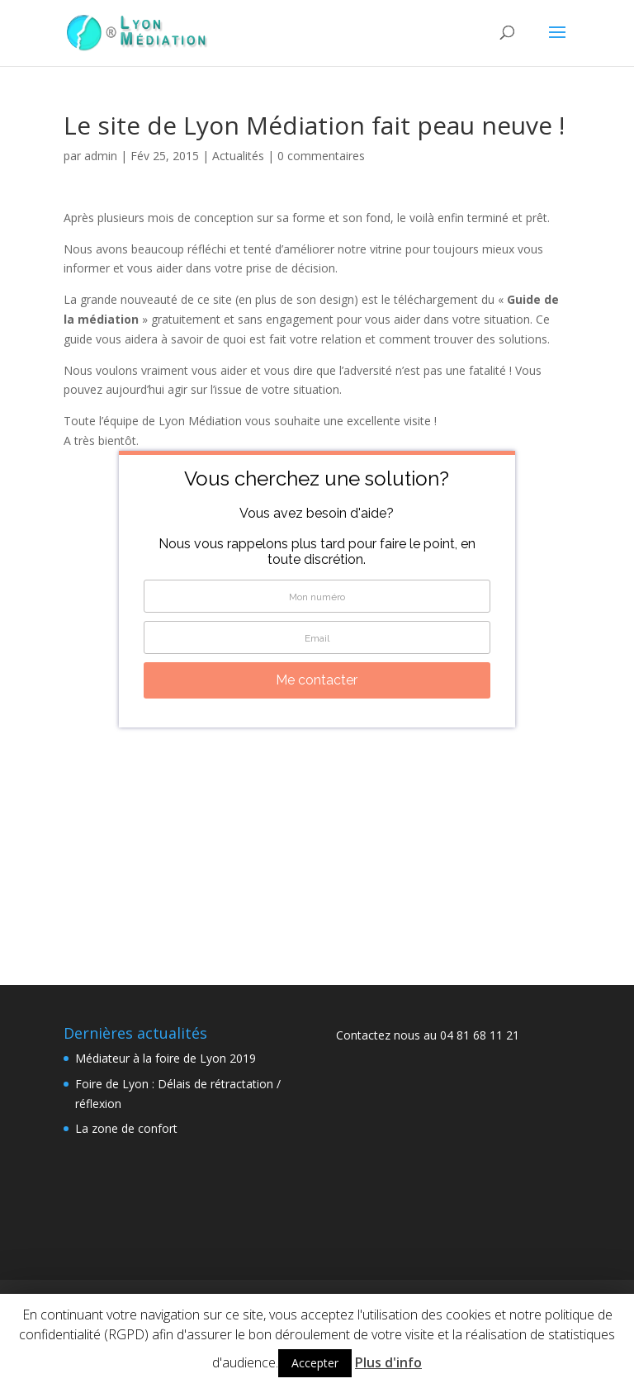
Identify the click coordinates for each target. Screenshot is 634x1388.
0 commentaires (321, 155)
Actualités (238, 155)
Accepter (314, 1363)
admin (100, 155)
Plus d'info (388, 1362)
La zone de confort (126, 1128)
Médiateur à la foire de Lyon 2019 (165, 1058)
